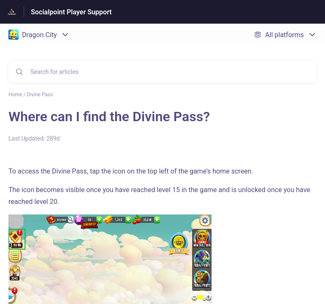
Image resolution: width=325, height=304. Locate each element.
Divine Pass (40, 95)
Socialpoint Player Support (71, 12)
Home (15, 95)
